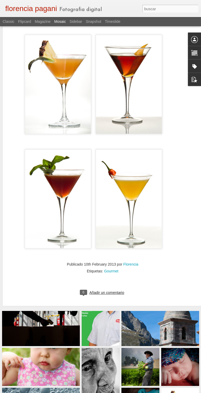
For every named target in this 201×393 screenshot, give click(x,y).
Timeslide (112, 21)
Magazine (43, 21)
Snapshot (93, 21)
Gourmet (111, 252)
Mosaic (60, 21)
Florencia (130, 245)
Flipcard (24, 21)
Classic (8, 21)
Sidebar (76, 21)
